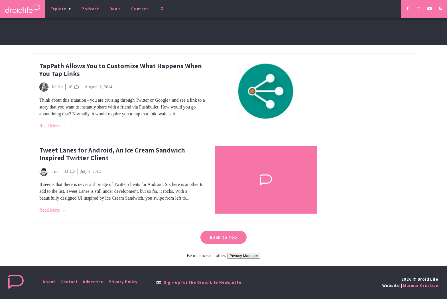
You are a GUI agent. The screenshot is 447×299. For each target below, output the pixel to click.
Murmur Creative (420, 285)
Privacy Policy (123, 281)
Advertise (93, 281)
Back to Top (223, 237)
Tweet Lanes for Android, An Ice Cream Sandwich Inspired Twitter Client (112, 154)
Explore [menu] (58, 8)
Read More (49, 125)
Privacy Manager (243, 256)
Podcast (90, 8)
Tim (48, 171)
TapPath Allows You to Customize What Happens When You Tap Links (120, 69)
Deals (115, 8)
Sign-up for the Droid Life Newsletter (199, 282)
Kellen (51, 87)
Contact (139, 8)
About (49, 281)
